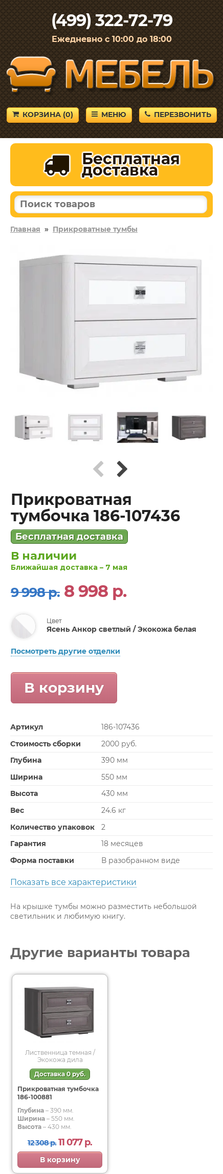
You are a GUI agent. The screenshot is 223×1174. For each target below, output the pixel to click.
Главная (25, 229)
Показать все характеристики (73, 882)
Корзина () (42, 114)
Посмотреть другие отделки (65, 651)
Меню (109, 114)
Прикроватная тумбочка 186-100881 (58, 1093)
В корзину (64, 687)
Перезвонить (178, 114)
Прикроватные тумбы (95, 229)
